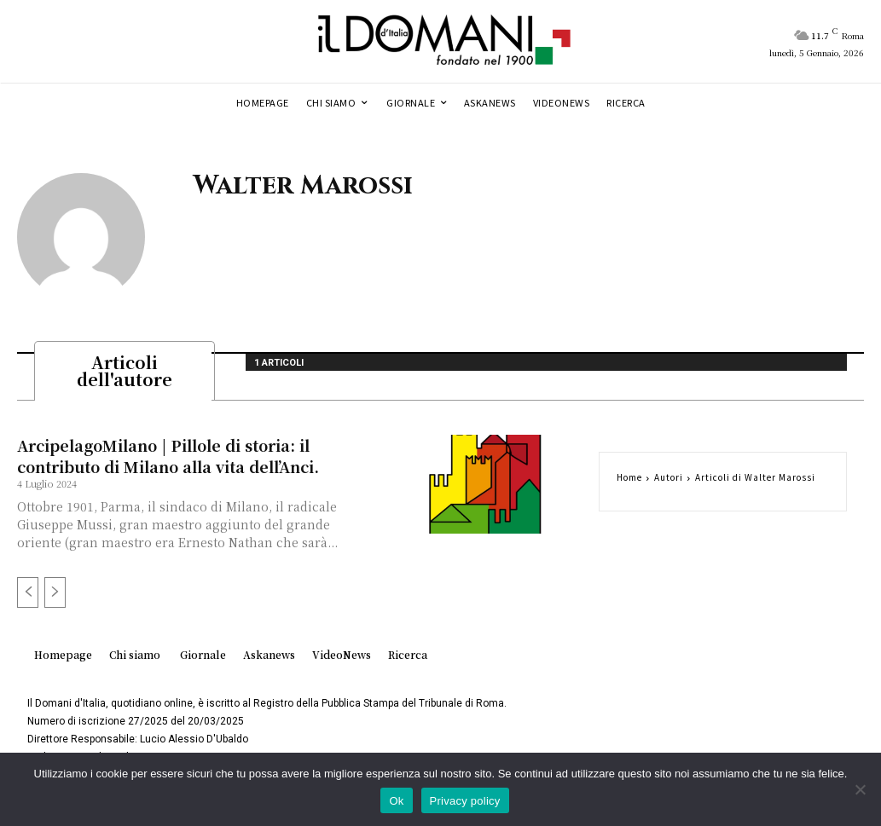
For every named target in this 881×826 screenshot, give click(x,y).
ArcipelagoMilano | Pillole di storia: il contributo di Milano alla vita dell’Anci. (168, 460)
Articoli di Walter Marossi (755, 482)
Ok (396, 800)
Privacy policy (465, 800)
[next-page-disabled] (55, 597)
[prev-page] (27, 597)
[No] (859, 789)
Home (629, 482)
